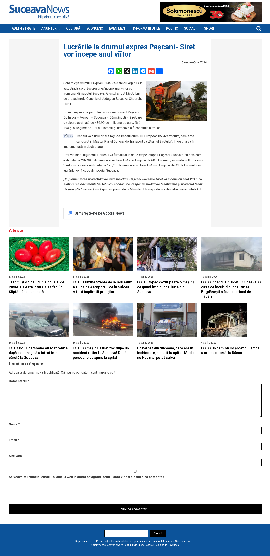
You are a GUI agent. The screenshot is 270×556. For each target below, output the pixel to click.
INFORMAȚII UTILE (146, 28)
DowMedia (174, 545)
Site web (15, 456)
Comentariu (19, 381)
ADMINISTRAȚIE (24, 28)
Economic (94, 28)
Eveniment (118, 28)
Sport (209, 28)
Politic (172, 28)
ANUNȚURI (49, 28)
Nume (14, 424)
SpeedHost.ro (145, 545)
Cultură (73, 28)
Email (14, 440)
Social (189, 28)
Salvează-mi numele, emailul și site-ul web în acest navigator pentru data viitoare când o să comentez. (87, 477)
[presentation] (39, 493)
